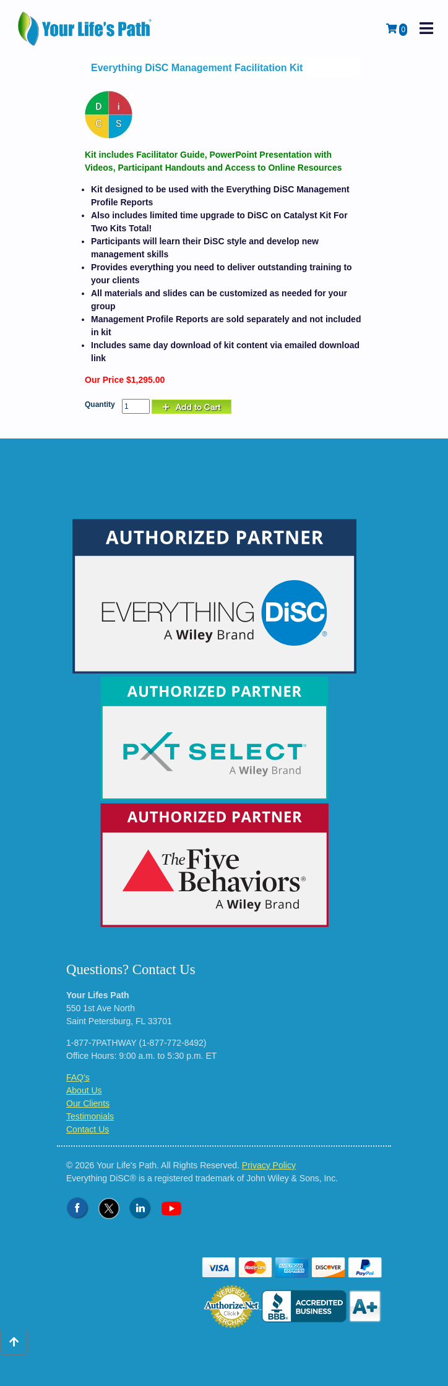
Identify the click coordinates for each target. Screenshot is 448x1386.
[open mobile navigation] (426, 29)
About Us (84, 1090)
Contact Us (87, 1129)
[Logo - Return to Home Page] (86, 29)
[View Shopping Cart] (396, 29)
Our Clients (88, 1103)
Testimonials (90, 1116)
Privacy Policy (269, 1165)
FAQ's (78, 1077)
